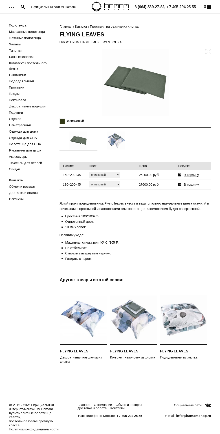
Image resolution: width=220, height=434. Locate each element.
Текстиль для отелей (25, 163)
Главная (65, 26)
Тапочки (15, 50)
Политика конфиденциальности (34, 429)
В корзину (191, 175)
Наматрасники (20, 125)
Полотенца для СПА (25, 144)
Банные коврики (21, 57)
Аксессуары (18, 156)
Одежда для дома (23, 131)
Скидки (14, 169)
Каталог (81, 26)
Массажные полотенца (27, 31)
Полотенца (17, 25)
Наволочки (17, 75)
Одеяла (15, 119)
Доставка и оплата (23, 193)
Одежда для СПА (23, 138)
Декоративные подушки (27, 106)
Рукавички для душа (25, 150)
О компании (103, 404)
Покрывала (17, 100)
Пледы (14, 94)
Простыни (16, 87)
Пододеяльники (21, 81)
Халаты (15, 44)
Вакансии (16, 199)
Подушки (16, 112)
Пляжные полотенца (25, 38)
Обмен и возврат (22, 186)
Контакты (16, 180)
